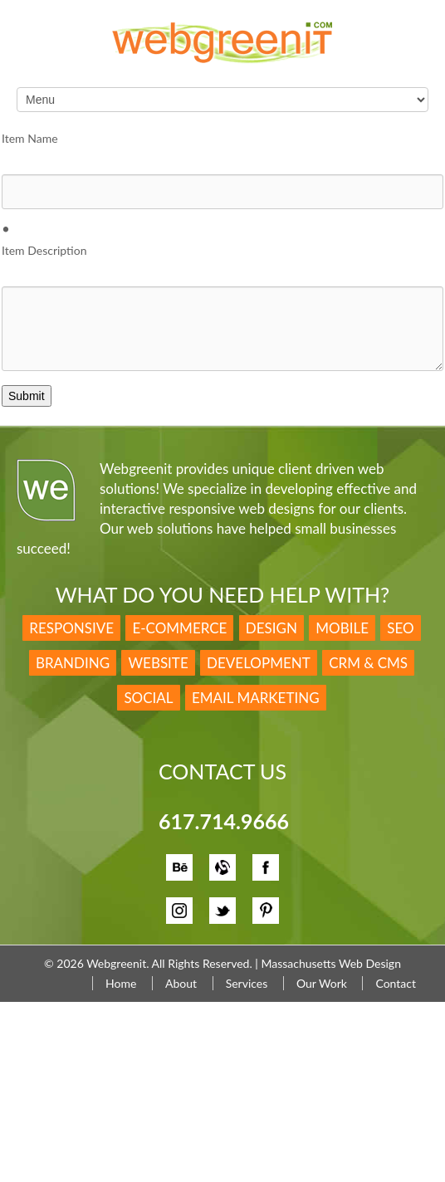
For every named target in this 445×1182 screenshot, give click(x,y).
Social (148, 697)
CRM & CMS (368, 663)
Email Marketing (256, 697)
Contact (395, 983)
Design (271, 628)
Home (120, 983)
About (181, 983)
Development (259, 663)
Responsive (71, 628)
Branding (73, 663)
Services (247, 983)
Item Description (44, 250)
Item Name (30, 138)
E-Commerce (179, 628)
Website (158, 663)
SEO (400, 628)
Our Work (321, 983)
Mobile (342, 628)
